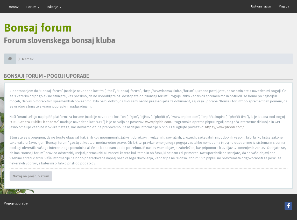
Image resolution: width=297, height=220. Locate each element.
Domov (13, 6)
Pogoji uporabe (16, 203)
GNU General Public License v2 (34, 121)
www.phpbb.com (158, 121)
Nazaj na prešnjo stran (31, 176)
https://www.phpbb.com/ (224, 127)
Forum (33, 6)
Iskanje (54, 6)
